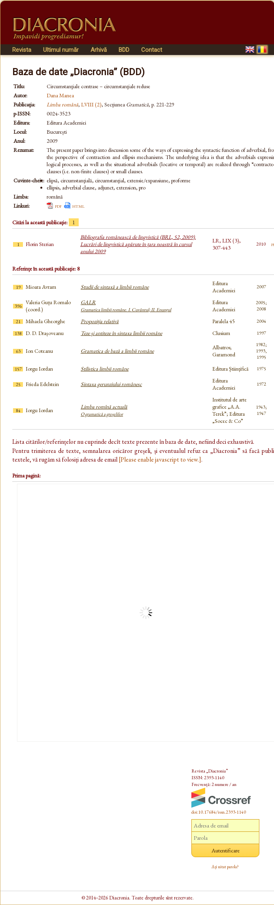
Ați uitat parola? (225, 866)
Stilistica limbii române (104, 368)
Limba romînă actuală (104, 410)
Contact (151, 49)
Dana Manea (60, 95)
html (78, 205)
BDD (124, 49)
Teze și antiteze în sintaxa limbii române (121, 333)
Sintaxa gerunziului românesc (111, 384)
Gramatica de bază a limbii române (117, 350)
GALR (126, 306)
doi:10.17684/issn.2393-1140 (218, 812)
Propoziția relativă (100, 321)
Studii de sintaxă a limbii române (115, 286)
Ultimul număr (61, 49)
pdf (58, 205)
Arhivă (99, 49)
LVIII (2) (91, 104)
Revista (21, 49)
